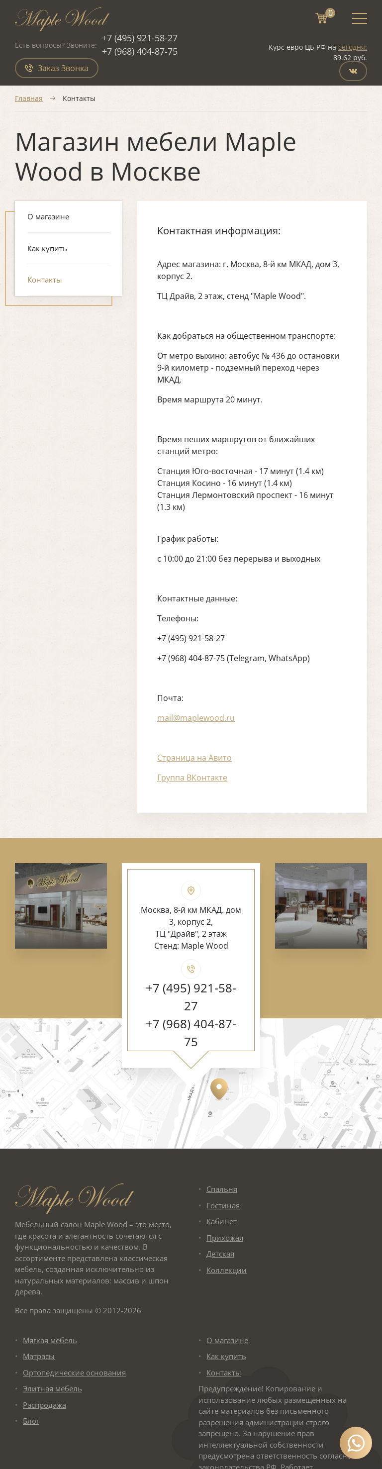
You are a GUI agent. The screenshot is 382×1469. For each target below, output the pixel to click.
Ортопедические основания (74, 1372)
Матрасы (39, 1356)
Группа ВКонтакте (192, 777)
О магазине (48, 216)
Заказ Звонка (57, 68)
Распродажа (44, 1405)
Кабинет (221, 1221)
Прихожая (224, 1238)
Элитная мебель (52, 1388)
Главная (29, 98)
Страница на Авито (194, 757)
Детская (220, 1254)
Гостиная (223, 1205)
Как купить (47, 248)
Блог (31, 1421)
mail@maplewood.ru (196, 717)
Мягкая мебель (50, 1340)
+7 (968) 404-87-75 (140, 51)
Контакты (44, 280)
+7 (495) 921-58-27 (140, 38)
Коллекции (226, 1270)
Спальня (221, 1189)
